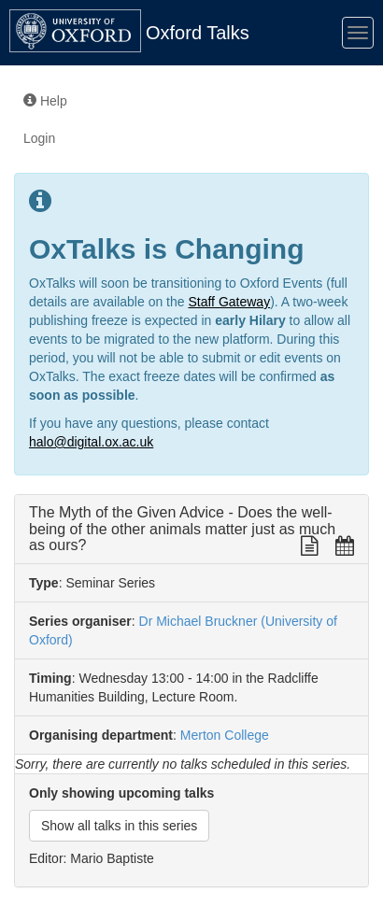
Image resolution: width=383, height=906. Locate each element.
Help (45, 100)
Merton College (224, 735)
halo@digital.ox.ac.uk (91, 441)
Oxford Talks (197, 32)
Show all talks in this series (119, 825)
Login (39, 138)
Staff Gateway (229, 301)
